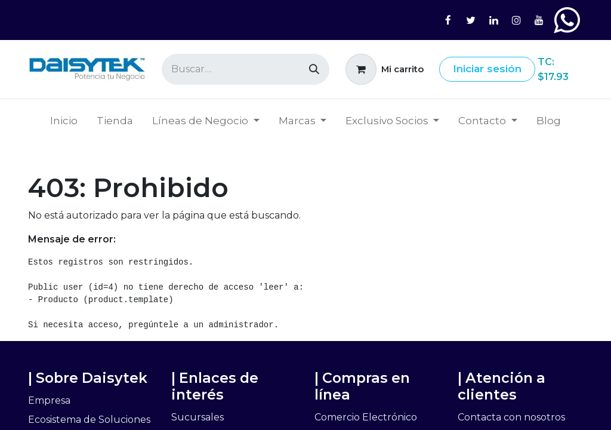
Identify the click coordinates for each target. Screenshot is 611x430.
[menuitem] (64, 121)
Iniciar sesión (487, 69)
